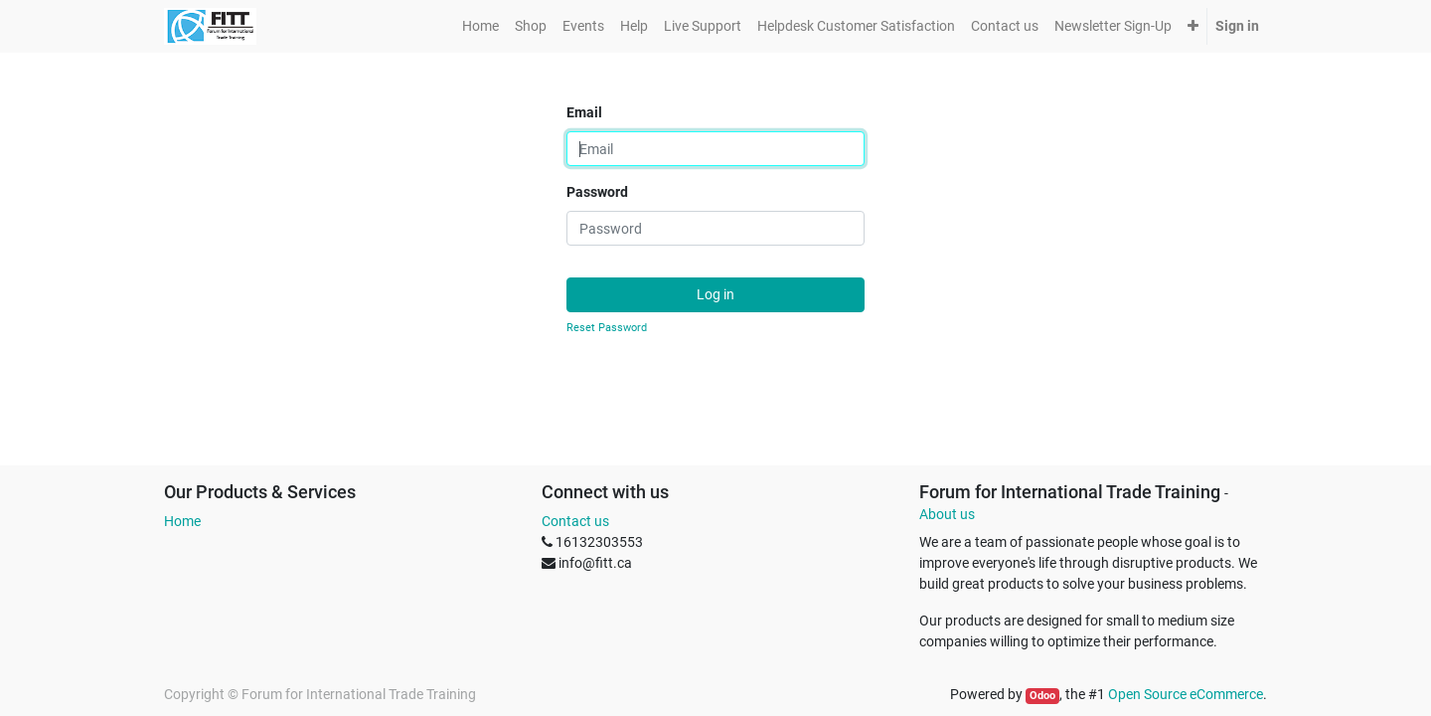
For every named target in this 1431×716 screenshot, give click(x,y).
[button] (1193, 26)
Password (597, 192)
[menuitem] (480, 26)
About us (947, 514)
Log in (715, 294)
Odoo (1042, 695)
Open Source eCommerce (1185, 694)
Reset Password (606, 327)
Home (182, 521)
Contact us (575, 521)
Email (584, 112)
